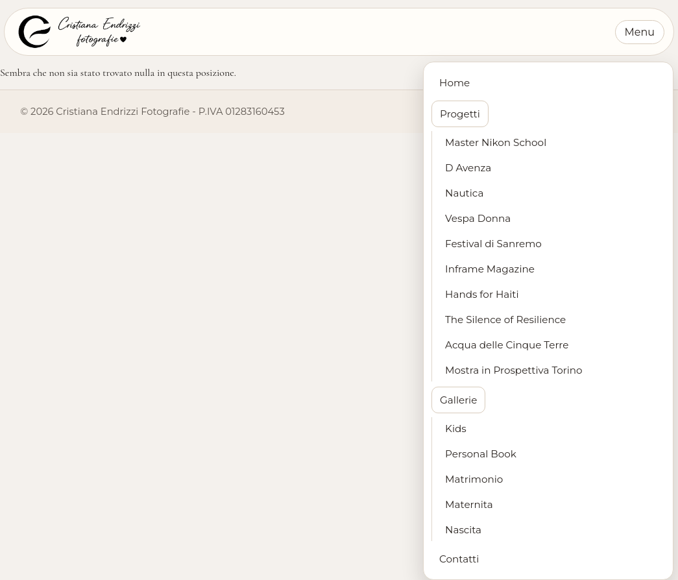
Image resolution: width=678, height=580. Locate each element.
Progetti (460, 114)
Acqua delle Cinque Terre (506, 345)
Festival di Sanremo (493, 243)
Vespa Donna (478, 218)
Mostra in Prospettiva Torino (514, 370)
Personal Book (480, 454)
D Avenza (468, 168)
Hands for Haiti (481, 294)
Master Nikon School (495, 142)
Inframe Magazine (490, 269)
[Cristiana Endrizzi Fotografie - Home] (78, 32)
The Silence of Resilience (505, 319)
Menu (640, 32)
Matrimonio (474, 479)
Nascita (463, 530)
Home (454, 83)
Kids (455, 428)
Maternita (469, 504)
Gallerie (458, 400)
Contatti (459, 559)
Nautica (464, 193)
